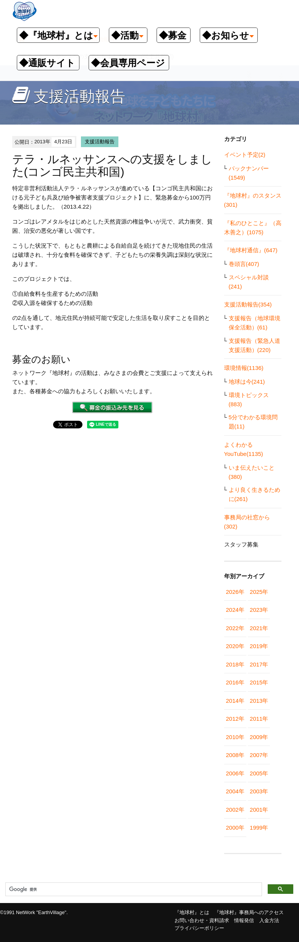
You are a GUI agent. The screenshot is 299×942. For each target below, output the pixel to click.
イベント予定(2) (244, 154)
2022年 (235, 628)
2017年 (259, 664)
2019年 (259, 646)
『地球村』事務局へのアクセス (249, 912)
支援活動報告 (100, 141)
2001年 (259, 809)
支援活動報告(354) (248, 304)
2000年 (235, 827)
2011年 (259, 718)
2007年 (259, 755)
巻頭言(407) (244, 264)
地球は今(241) (247, 381)
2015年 (259, 682)
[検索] (133, 890)
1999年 (259, 827)
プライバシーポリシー (199, 928)
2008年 (235, 755)
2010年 (235, 737)
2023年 (259, 609)
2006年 (235, 773)
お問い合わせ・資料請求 (202, 920)
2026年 (235, 592)
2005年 (259, 773)
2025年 (259, 592)
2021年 (259, 628)
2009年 (259, 737)
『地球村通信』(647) (251, 250)
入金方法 (269, 920)
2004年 (235, 791)
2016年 (235, 682)
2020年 (235, 646)
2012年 (235, 718)
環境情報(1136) (243, 368)
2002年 (235, 809)
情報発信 (244, 920)
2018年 (235, 664)
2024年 (235, 609)
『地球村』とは (192, 912)
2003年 (259, 791)
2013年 (259, 700)
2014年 (235, 700)
